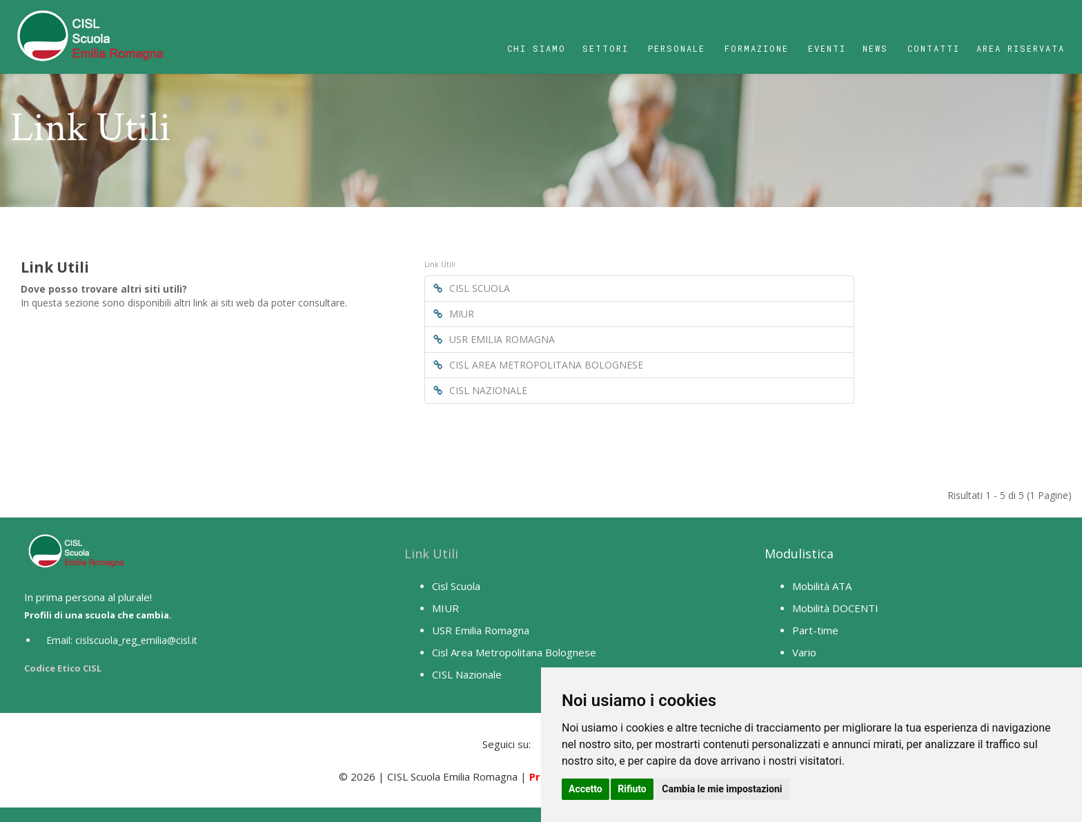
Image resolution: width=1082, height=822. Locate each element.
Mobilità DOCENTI (835, 608)
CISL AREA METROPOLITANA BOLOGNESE (538, 364)
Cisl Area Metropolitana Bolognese (514, 652)
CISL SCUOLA (471, 288)
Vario (804, 652)
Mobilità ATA (822, 586)
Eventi (827, 48)
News (875, 48)
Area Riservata (1020, 48)
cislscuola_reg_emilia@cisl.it (136, 640)
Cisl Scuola (456, 586)
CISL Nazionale (467, 674)
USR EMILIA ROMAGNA (494, 339)
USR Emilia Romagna (480, 630)
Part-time (815, 630)
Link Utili (431, 553)
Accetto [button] (585, 788)
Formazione (757, 48)
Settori (605, 48)
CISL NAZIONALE (480, 390)
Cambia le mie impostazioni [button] (722, 788)
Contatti (933, 48)
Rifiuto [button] (632, 788)
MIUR (453, 313)
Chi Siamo (536, 48)
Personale (676, 48)
